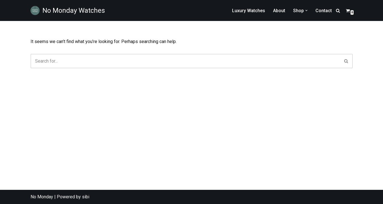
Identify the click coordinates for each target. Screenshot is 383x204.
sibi (85, 196)
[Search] (338, 10)
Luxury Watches (248, 10)
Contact (323, 10)
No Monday (42, 196)
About (279, 10)
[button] (306, 10)
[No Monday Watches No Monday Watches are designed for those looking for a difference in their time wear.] (68, 10)
